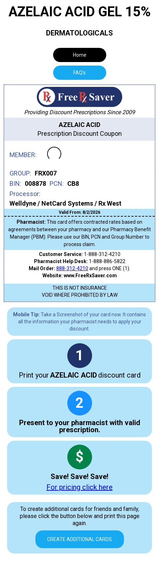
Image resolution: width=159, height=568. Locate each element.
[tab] (79, 73)
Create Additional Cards (79, 539)
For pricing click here (79, 487)
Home (79, 55)
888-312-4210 (72, 268)
